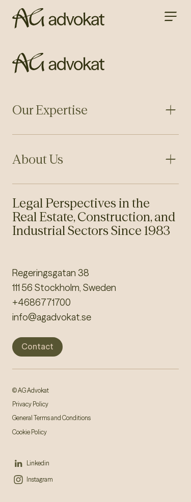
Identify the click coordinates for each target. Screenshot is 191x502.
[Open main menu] (170, 16)
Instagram (39, 479)
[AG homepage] (58, 18)
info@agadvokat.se (51, 317)
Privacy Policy (30, 404)
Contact (37, 346)
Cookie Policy (29, 432)
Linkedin (37, 463)
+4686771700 (41, 302)
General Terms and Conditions (51, 418)
